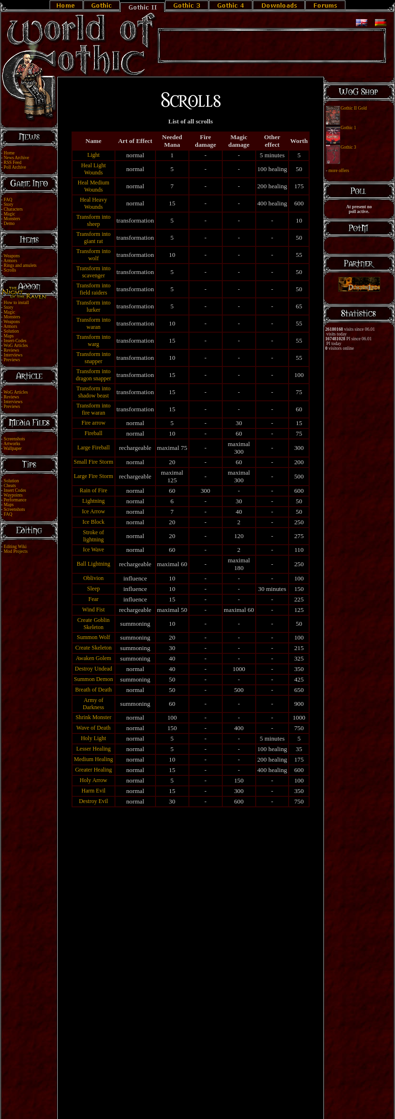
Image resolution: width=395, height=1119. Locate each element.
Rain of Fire (93, 490)
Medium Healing (93, 759)
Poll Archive (15, 167)
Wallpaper (13, 448)
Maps (9, 336)
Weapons (12, 256)
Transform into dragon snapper (93, 375)
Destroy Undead (93, 668)
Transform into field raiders (93, 289)
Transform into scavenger (93, 272)
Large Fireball (93, 447)
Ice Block (93, 522)
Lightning (93, 501)
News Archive (16, 157)
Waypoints (13, 495)
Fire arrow (93, 422)
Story (8, 204)
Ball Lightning (93, 563)
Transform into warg (93, 340)
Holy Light (93, 738)
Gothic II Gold (354, 108)
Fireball (93, 433)
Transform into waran (93, 323)
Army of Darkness (93, 704)
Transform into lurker (93, 306)
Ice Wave (93, 549)
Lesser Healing (93, 748)
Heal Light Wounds (93, 169)
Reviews (11, 350)
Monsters (12, 218)
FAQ (8, 199)
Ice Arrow (93, 511)
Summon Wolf (93, 637)
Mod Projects (16, 551)
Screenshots (14, 439)
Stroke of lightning (93, 536)
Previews (12, 359)
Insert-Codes (15, 340)
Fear (93, 599)
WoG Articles (16, 345)
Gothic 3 (348, 147)
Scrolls (10, 270)
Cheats (10, 485)
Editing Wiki (15, 546)
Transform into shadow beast (93, 392)
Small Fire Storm (94, 461)
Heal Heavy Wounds (93, 203)
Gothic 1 (348, 127)
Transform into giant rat (93, 237)
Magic (9, 214)
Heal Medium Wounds (93, 186)
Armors (10, 260)
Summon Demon (93, 679)
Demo (9, 223)
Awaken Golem (94, 658)
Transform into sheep (93, 220)
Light (93, 155)
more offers (338, 170)
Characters (13, 209)
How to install (16, 302)
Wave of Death (93, 727)
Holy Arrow (93, 780)
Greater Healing (93, 769)
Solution (11, 331)
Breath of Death (93, 689)
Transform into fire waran (93, 409)
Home (9, 153)
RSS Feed (12, 162)
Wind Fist (93, 609)
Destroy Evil (93, 801)
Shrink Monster (93, 717)
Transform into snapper (93, 358)
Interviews (13, 355)
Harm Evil (93, 790)
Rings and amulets (20, 265)
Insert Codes (15, 490)
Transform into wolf (93, 255)
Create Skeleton (93, 647)
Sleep (93, 588)
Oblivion (93, 578)
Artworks (11, 443)
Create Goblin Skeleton (93, 624)
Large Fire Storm (93, 476)
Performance (15, 500)
